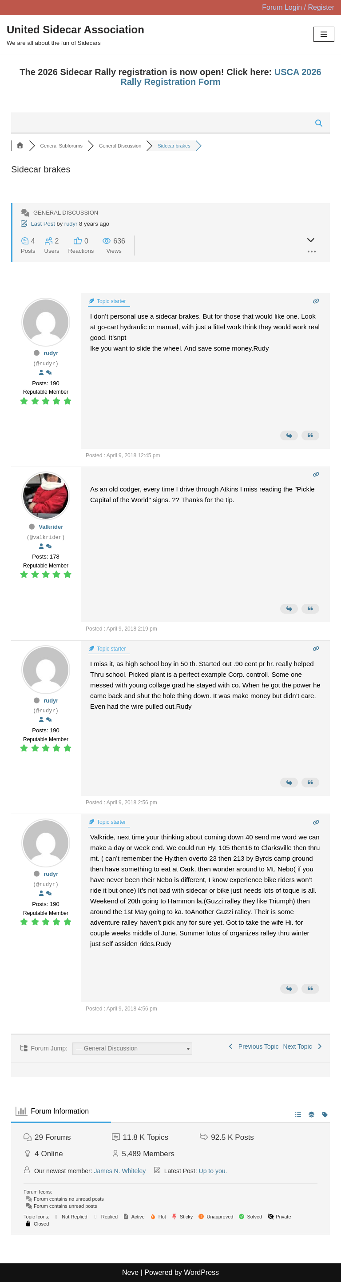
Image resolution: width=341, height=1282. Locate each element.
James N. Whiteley (120, 1170)
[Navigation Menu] (323, 34)
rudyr (71, 223)
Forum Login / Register (298, 7)
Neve (130, 1272)
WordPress (201, 1272)
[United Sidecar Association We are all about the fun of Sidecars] (75, 34)
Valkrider (51, 526)
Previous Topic (253, 1046)
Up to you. (213, 1170)
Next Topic (303, 1046)
